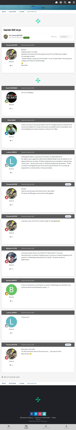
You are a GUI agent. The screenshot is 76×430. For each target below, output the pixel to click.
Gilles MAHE (12, 120)
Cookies (53, 417)
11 (11, 172)
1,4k (11, 108)
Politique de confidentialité (42, 417)
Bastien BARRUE (11, 280)
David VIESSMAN (11, 88)
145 (11, 65)
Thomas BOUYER (16, 35)
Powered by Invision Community (38, 421)
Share (54, 36)
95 (11, 301)
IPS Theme (23, 417)
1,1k (11, 140)
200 (11, 269)
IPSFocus (30, 417)
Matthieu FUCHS (11, 248)
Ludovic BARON (11, 152)
